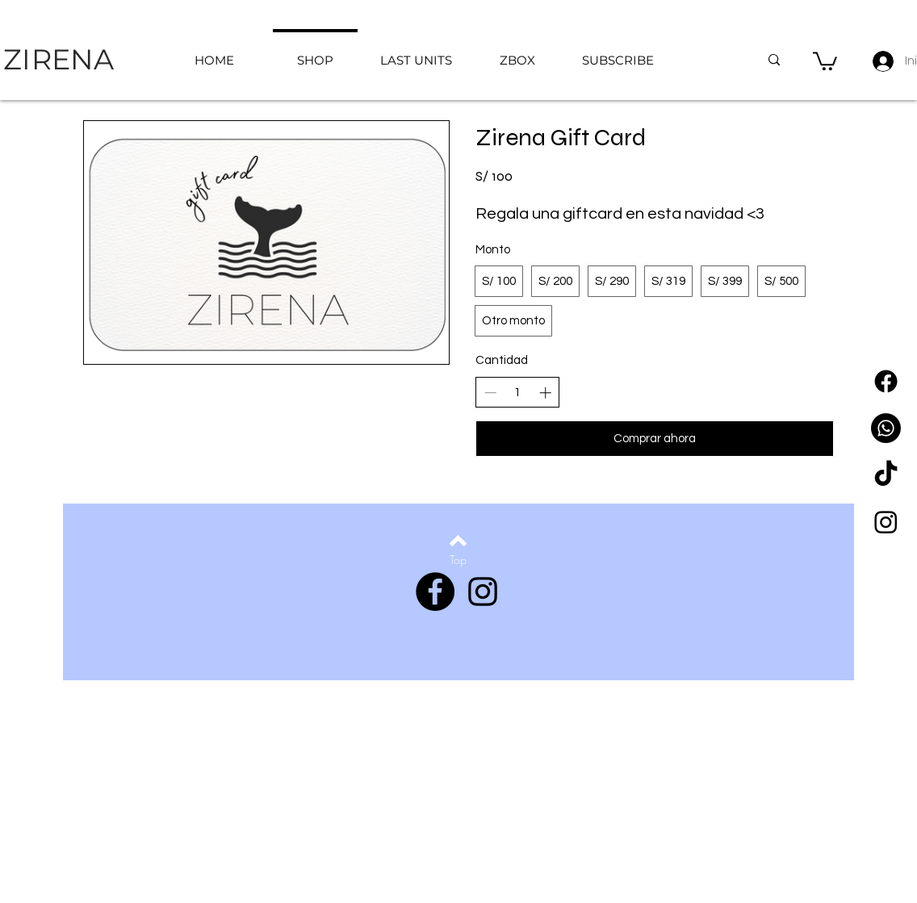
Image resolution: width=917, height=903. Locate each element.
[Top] (458, 560)
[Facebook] (886, 381)
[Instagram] (886, 522)
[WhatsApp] (886, 428)
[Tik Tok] (886, 475)
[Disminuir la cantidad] (490, 393)
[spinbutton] (518, 392)
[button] (825, 60)
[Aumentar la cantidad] (545, 393)
